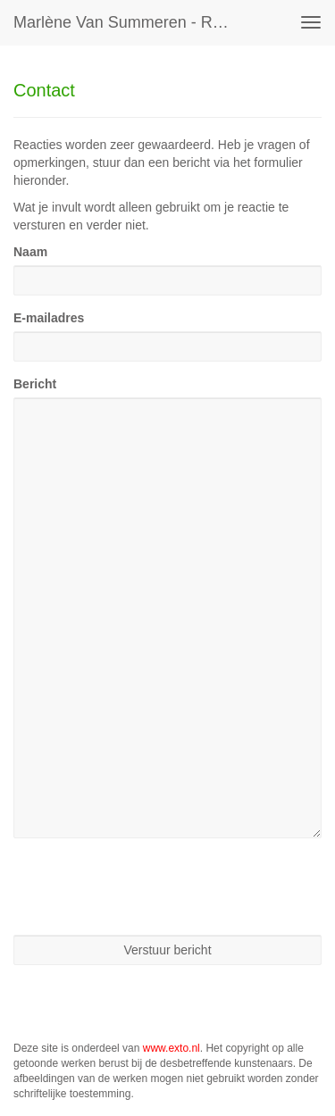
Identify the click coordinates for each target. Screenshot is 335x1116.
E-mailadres (48, 318)
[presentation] (149, 886)
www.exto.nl (171, 1048)
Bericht (34, 384)
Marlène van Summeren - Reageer (128, 22)
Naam (30, 252)
